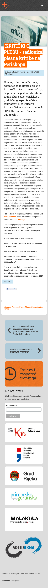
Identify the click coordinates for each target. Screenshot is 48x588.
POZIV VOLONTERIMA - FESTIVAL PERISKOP (20, 350)
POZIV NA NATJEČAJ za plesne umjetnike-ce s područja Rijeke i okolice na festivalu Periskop (25, 330)
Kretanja (21, 220)
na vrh (37, 574)
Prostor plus (7, 5)
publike (32, 307)
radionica (39, 307)
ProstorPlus (24, 307)
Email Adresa (11, 406)
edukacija (7, 307)
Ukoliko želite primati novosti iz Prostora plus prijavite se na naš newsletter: (23, 397)
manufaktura (29, 574)
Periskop (15, 307)
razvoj (6, 309)
